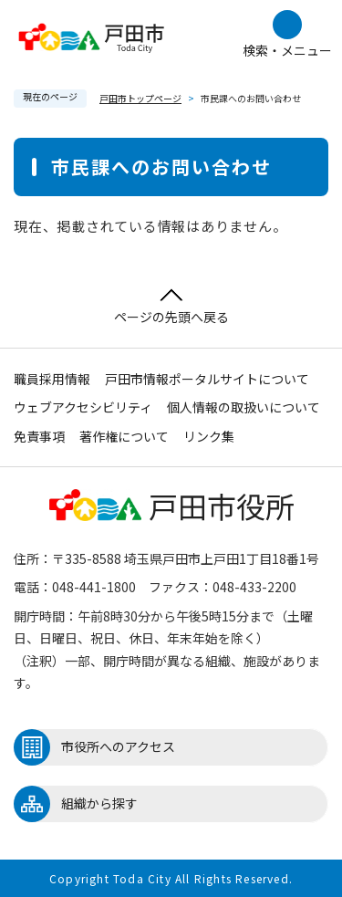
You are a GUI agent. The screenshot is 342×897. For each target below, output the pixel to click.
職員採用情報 (52, 379)
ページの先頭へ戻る (171, 307)
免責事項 (39, 436)
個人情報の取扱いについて (243, 407)
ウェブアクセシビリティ (83, 407)
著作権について (124, 436)
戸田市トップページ (140, 98)
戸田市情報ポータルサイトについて (207, 379)
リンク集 (208, 436)
